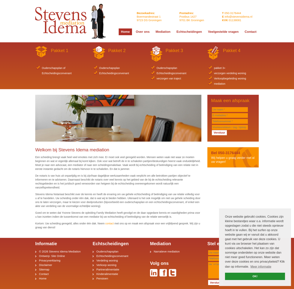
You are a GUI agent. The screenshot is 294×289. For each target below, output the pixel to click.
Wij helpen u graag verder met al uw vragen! (233, 157)
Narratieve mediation (167, 251)
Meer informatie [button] (260, 266)
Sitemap (44, 269)
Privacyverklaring (49, 260)
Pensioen (102, 278)
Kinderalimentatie (107, 274)
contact (109, 223)
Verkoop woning (106, 265)
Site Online (58, 256)
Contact (44, 274)
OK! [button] (255, 276)
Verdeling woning (107, 260)
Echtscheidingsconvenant (112, 256)
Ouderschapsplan (107, 251)
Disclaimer (45, 265)
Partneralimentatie (107, 269)
